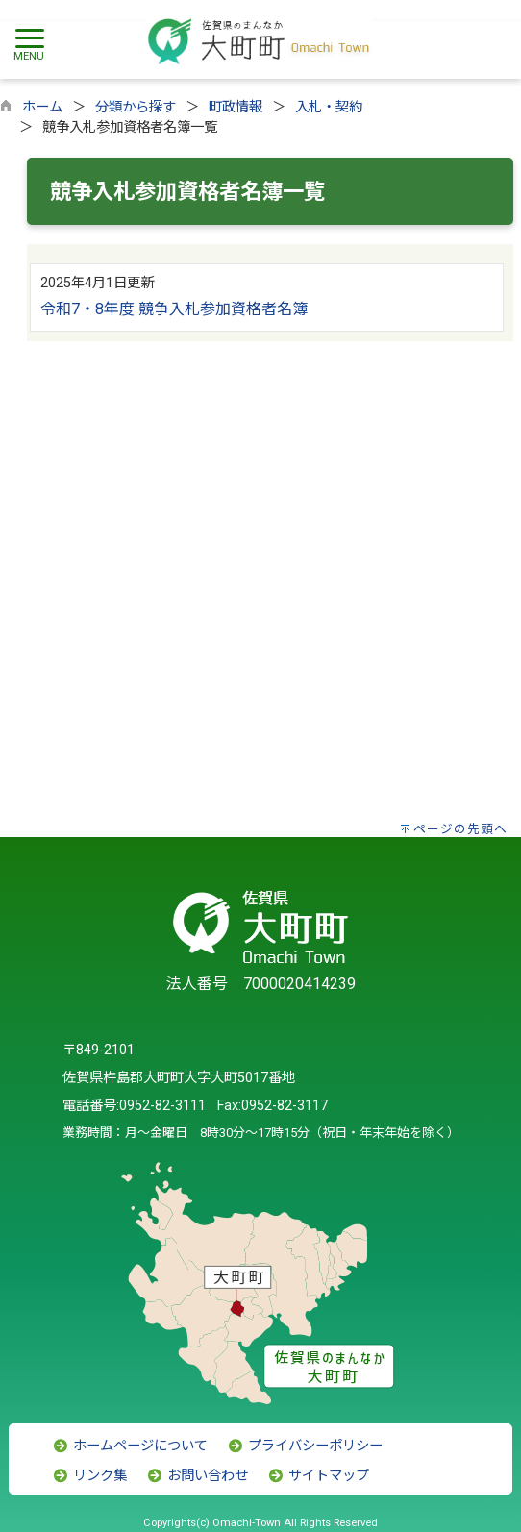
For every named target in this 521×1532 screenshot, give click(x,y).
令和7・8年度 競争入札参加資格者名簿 (174, 309)
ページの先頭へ (460, 829)
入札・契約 (328, 107)
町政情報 (235, 107)
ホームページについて (130, 1446)
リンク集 (89, 1476)
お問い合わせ (197, 1476)
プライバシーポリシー (305, 1446)
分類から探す (135, 107)
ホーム (42, 107)
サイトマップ (318, 1476)
